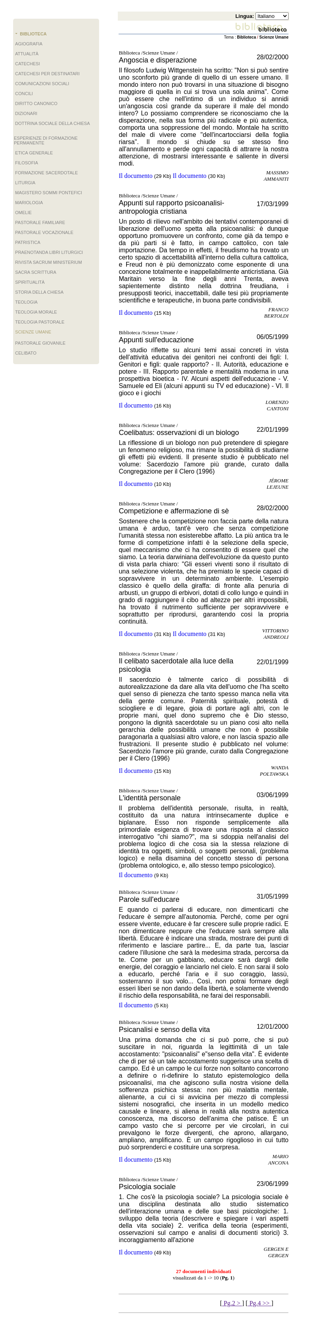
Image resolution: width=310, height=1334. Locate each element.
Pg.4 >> (259, 1303)
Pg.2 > (232, 1303)
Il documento (135, 175)
